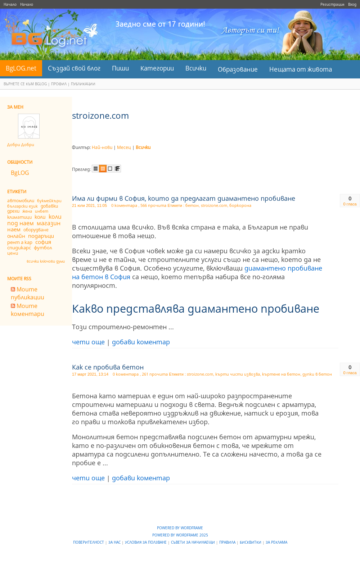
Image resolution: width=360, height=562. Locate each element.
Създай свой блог (74, 68)
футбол (43, 247)
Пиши (120, 68)
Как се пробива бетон (108, 367)
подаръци (41, 235)
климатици (19, 217)
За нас (115, 542)
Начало (10, 4)
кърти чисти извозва (237, 374)
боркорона (240, 205)
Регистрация (332, 4)
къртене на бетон (281, 374)
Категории (157, 68)
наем (14, 229)
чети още (88, 341)
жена (27, 211)
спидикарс (19, 247)
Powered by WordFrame (180, 527)
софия (43, 241)
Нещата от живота (300, 69)
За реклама (276, 542)
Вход (352, 4)
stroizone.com (214, 205)
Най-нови (102, 147)
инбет (41, 211)
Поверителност (89, 542)
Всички (195, 68)
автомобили (20, 201)
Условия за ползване (146, 542)
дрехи (13, 211)
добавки (49, 206)
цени (12, 253)
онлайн (16, 235)
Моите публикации (27, 293)
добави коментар (141, 341)
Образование (238, 69)
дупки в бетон (317, 374)
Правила (228, 542)
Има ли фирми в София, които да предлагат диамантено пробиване (183, 198)
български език (22, 206)
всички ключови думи (46, 261)
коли (40, 216)
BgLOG (20, 173)
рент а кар (19, 242)
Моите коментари (27, 310)
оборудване (36, 230)
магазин (48, 223)
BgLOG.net (21, 68)
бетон (192, 205)
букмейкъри (49, 200)
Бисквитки (251, 542)
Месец (124, 147)
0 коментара (124, 205)
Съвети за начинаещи (193, 542)
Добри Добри (20, 144)
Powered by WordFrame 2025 (180, 535)
